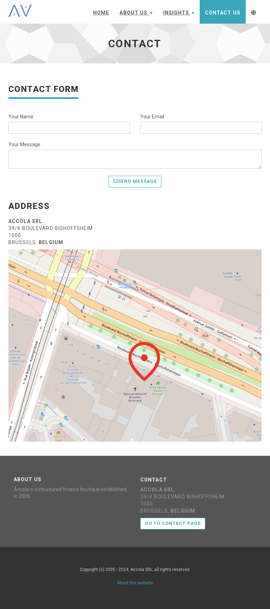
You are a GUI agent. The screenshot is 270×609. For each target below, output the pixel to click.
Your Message (24, 144)
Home (101, 12)
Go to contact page (173, 523)
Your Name (20, 116)
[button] (254, 12)
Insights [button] (178, 12)
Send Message (135, 181)
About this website (135, 582)
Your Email (152, 116)
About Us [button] (136, 12)
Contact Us (222, 12)
